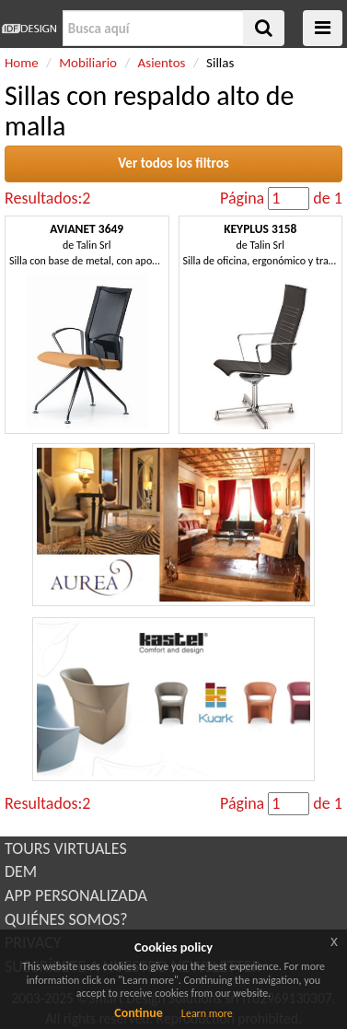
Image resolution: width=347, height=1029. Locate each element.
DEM (21, 871)
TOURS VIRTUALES (66, 848)
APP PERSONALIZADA (76, 895)
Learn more (207, 1013)
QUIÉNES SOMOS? (66, 919)
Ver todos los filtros (173, 163)
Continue (138, 1013)
